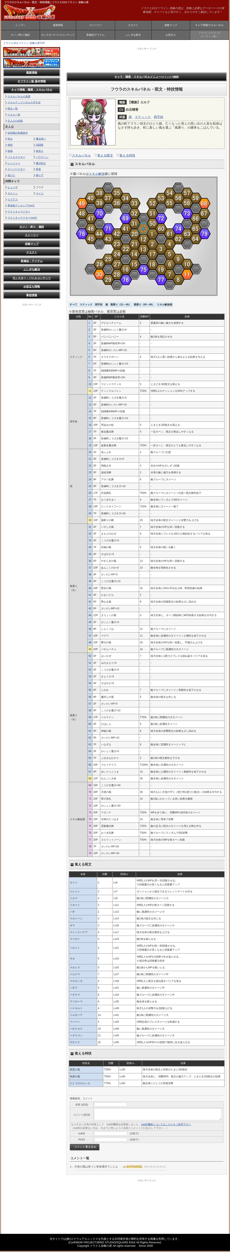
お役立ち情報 (31, 287)
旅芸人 (39, 152)
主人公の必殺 (15, 121)
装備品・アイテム (32, 262)
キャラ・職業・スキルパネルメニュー (146, 77)
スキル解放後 (164, 305)
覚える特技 (127, 156)
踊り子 (39, 176)
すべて (73, 305)
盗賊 (10, 152)
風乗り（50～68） (144, 305)
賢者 (38, 170)
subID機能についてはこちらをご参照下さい (166, 1125)
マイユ (39, 194)
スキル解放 (97, 175)
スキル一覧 (14, 115)
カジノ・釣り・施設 (31, 227)
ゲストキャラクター (19, 212)
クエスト (133, 25)
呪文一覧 (13, 109)
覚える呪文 (105, 156)
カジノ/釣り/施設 (20, 35)
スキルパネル (81, 156)
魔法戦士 (41, 164)
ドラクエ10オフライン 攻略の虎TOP (24, 44)
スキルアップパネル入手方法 (24, 103)
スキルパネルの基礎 (19, 97)
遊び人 (11, 176)
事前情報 (31, 296)
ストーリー (95, 25)
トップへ (20, 25)
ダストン (13, 194)
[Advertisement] (31, 370)
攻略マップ (170, 25)
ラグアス (13, 200)
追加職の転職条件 (18, 133)
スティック (143, 118)
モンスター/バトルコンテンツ (58, 35)
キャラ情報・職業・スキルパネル (31, 90)
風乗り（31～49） (120, 305)
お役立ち (171, 35)
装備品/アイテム (95, 35)
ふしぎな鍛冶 (133, 35)
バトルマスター (16, 158)
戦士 (10, 139)
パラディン (42, 158)
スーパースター (16, 170)
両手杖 (158, 118)
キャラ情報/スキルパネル (209, 25)
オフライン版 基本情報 (32, 82)
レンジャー (14, 164)
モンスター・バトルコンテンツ (31, 279)
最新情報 (58, 25)
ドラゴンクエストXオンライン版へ (210, 35)
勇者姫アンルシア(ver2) (21, 206)
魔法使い (41, 139)
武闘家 (39, 145)
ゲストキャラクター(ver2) (22, 218)
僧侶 (10, 145)
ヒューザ (13, 188)
